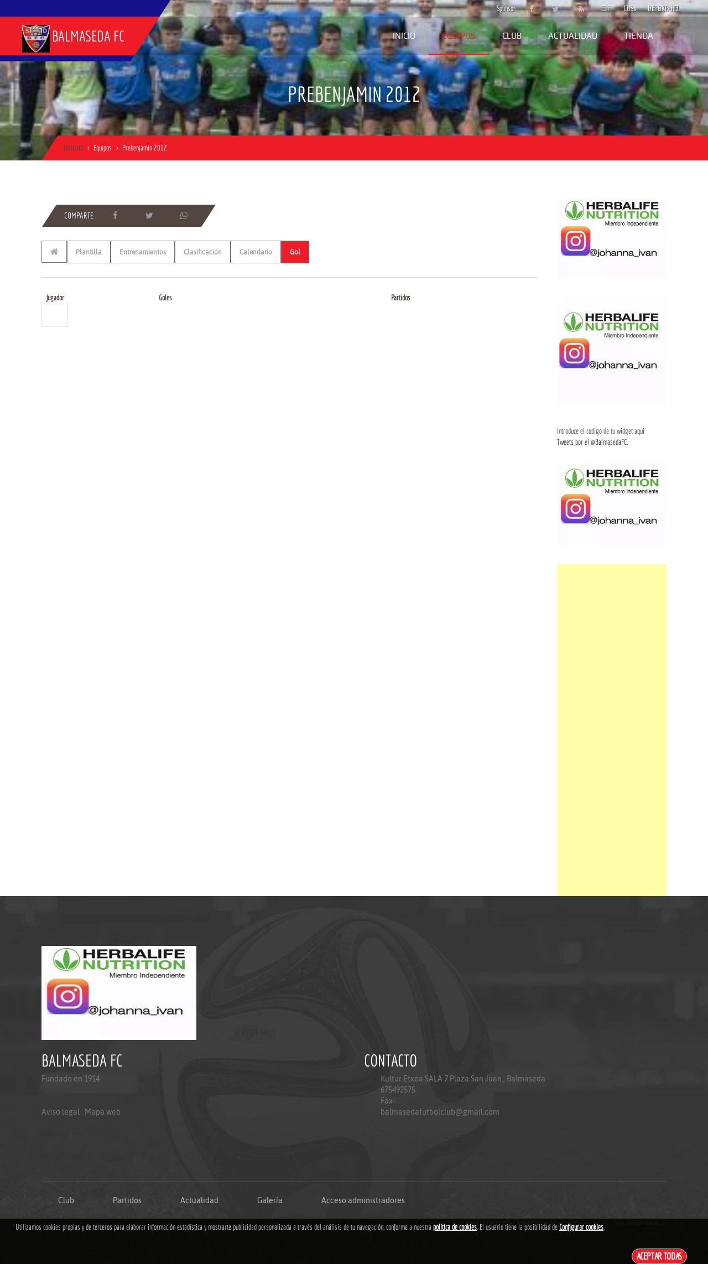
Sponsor (503, 8)
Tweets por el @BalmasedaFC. (592, 442)
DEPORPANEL (654, 8)
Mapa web (103, 1111)
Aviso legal (60, 1111)
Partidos (127, 1200)
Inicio (404, 35)
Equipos (459, 35)
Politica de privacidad (66, 1156)
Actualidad (572, 35)
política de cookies (455, 1227)
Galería (270, 1200)
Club (512, 35)
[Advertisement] (612, 730)
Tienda (638, 35)
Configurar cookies (581, 1227)
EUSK (630, 8)
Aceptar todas (660, 1256)
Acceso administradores (363, 1200)
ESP (606, 8)
